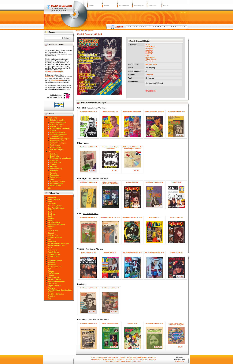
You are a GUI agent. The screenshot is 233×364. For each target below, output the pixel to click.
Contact (166, 5)
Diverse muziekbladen (56, 224)
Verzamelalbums (56, 183)
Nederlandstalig (56, 168)
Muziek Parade (53, 256)
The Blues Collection (56, 294)
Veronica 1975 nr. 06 (176, 252)
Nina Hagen (150, 57)
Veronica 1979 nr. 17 (132, 182)
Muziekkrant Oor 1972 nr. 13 (154, 323)
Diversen (51, 227)
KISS (147, 55)
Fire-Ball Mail (53, 231)
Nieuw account (126, 361)
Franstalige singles (57, 132)
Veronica (51, 296)
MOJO (50, 248)
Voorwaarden (95, 359)
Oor (49, 258)
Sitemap (145, 359)
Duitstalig (54, 154)
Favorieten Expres (57, 124)
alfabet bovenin (57, 80)
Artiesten (152, 359)
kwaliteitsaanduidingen (54, 71)
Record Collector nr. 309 (88, 252)
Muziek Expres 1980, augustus (154, 111)
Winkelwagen (139, 5)
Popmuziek (54, 175)
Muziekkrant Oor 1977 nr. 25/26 (110, 217)
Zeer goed (149, 74)
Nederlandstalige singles (59, 139)
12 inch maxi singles (56, 150)
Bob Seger (149, 50)
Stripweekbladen (54, 286)
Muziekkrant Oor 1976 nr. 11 (88, 217)
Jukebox (53, 164)
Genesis (148, 54)
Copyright (111, 359)
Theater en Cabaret (57, 181)
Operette (53, 173)
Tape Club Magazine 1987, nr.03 (132, 252)
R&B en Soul (55, 177)
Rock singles (55, 145)
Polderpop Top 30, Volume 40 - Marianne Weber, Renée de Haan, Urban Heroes (132, 148)
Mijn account (124, 5)
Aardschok (52, 197)
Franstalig (54, 160)
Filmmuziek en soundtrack (60, 158)
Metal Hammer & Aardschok (58, 244)
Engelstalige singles (58, 122)
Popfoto (51, 275)
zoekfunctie (49, 77)
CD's (49, 188)
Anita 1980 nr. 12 (154, 217)
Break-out (51, 214)
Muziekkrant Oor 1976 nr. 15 (88, 323)
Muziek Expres (151, 64)
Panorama (52, 262)
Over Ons (109, 361)
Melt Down (52, 241)
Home (91, 5)
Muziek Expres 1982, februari (132, 111)
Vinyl (50, 298)
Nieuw (106, 5)
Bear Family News (55, 206)
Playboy (51, 271)
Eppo (50, 229)
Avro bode (52, 204)
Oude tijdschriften (55, 260)
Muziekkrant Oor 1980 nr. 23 (88, 288)
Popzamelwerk (53, 277)
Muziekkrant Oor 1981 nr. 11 (88, 111)
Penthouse (52, 264)
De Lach (51, 220)
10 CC (147, 45)
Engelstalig (54, 156)
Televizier (51, 288)
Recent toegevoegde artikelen (107, 357)
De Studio (149, 52)
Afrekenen (152, 5)
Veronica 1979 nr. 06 (176, 217)
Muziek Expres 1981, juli (110, 111)
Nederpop (54, 171)
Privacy (104, 359)
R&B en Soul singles (58, 143)
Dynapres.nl (179, 361)
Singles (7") (52, 118)
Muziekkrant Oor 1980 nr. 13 (88, 147)
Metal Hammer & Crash (57, 246)
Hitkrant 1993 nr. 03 (110, 252)
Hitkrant (51, 233)
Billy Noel (149, 48)
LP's (49, 152)
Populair (122, 357)
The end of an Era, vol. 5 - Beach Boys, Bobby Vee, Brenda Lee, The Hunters (176, 324)
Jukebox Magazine (55, 237)
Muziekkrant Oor (54, 254)
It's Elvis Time (53, 235)
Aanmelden (137, 361)
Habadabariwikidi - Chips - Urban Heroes (110, 147)
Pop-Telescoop (53, 273)
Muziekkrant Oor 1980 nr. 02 (154, 182)
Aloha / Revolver (54, 199)
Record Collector (54, 279)
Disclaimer (120, 359)
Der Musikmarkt (54, 222)
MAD (49, 239)
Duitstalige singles (57, 120)
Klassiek (53, 166)
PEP (49, 269)
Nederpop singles (57, 141)
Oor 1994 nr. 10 (176, 182)
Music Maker (53, 250)
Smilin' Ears (52, 284)
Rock (52, 179)
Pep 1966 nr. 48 (132, 323)
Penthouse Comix (55, 267)
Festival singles (56, 126)
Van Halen (149, 61)
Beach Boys (150, 46)
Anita (50, 202)
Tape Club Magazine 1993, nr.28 (154, 252)
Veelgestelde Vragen (133, 359)
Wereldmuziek (55, 147)
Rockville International (56, 281)
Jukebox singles (56, 137)
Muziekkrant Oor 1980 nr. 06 (110, 288)
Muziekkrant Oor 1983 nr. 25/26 (132, 217)
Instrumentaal (55, 162)
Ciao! (50, 216)
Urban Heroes (150, 59)
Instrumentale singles (58, 134)
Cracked (51, 218)
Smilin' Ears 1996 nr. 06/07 (110, 323)
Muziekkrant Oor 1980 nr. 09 (176, 111)
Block (50, 212)
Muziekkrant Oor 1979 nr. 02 (88, 182)
